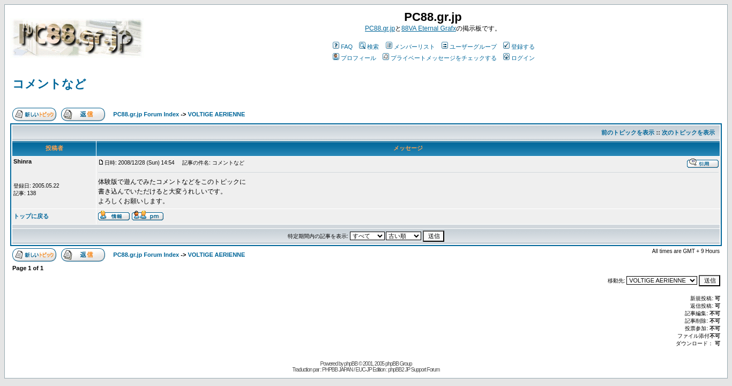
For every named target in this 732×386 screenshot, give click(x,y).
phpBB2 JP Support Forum (413, 370)
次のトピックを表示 (688, 132)
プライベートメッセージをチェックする (440, 58)
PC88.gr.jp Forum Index (146, 114)
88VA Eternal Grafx (428, 28)
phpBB (350, 364)
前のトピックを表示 (627, 132)
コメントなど (49, 84)
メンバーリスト (410, 46)
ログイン (519, 58)
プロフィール (354, 58)
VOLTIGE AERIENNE (216, 114)
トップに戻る (31, 216)
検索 (369, 46)
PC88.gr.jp (380, 28)
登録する (519, 46)
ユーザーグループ (469, 46)
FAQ (343, 46)
